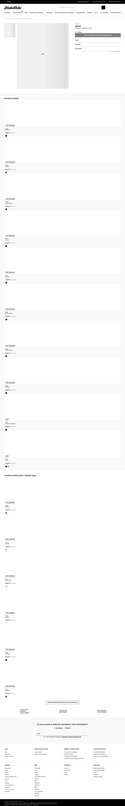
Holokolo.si (7, 289)
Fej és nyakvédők (9, 269)
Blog (6, 236)
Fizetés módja (38, 236)
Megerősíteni (86, 218)
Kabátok (7, 259)
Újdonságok (8, 252)
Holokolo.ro (54, 287)
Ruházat (66, 252)
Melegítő (7, 267)
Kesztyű (7, 263)
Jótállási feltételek (68, 238)
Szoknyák (37, 273)
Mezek (6, 254)
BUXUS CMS (14, 287)
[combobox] (118, 8)
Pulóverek (37, 269)
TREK (95, 257)
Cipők (65, 257)
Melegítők (37, 277)
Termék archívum (9, 240)
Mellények (7, 271)
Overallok (7, 275)
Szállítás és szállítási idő (40, 238)
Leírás (77, 40)
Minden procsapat (98, 261)
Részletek (78, 44)
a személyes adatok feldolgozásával (71, 221)
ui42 (21, 287)
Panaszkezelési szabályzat (70, 236)
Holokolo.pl (40, 287)
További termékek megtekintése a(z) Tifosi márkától (62, 186)
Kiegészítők (67, 254)
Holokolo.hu (47, 287)
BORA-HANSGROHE (99, 252)
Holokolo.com (14, 289)
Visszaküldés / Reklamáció (70, 240)
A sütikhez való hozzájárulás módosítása (74, 242)
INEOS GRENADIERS (99, 254)
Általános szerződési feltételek (101, 240)
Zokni (6, 265)
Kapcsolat (7, 238)
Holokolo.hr (29, 289)
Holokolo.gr (36, 289)
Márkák (66, 259)
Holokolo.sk (26, 287)
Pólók (36, 271)
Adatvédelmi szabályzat (99, 238)
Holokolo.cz (33, 287)
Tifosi (77, 24)
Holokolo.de (22, 289)
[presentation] (5, 117)
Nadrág (6, 257)
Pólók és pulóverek (9, 273)
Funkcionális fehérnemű (10, 261)
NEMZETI (96, 259)
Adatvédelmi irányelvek (99, 236)
